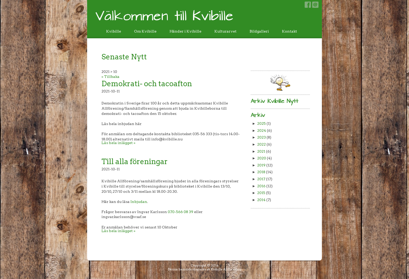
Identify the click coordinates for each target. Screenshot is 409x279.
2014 (261, 200)
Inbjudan (138, 202)
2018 (261, 172)
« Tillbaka (110, 77)
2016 (261, 186)
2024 (261, 130)
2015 (261, 193)
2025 (261, 123)
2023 (261, 137)
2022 (261, 144)
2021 (261, 151)
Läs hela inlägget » (118, 143)
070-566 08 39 (180, 212)
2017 (261, 179)
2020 (261, 158)
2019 (261, 165)
